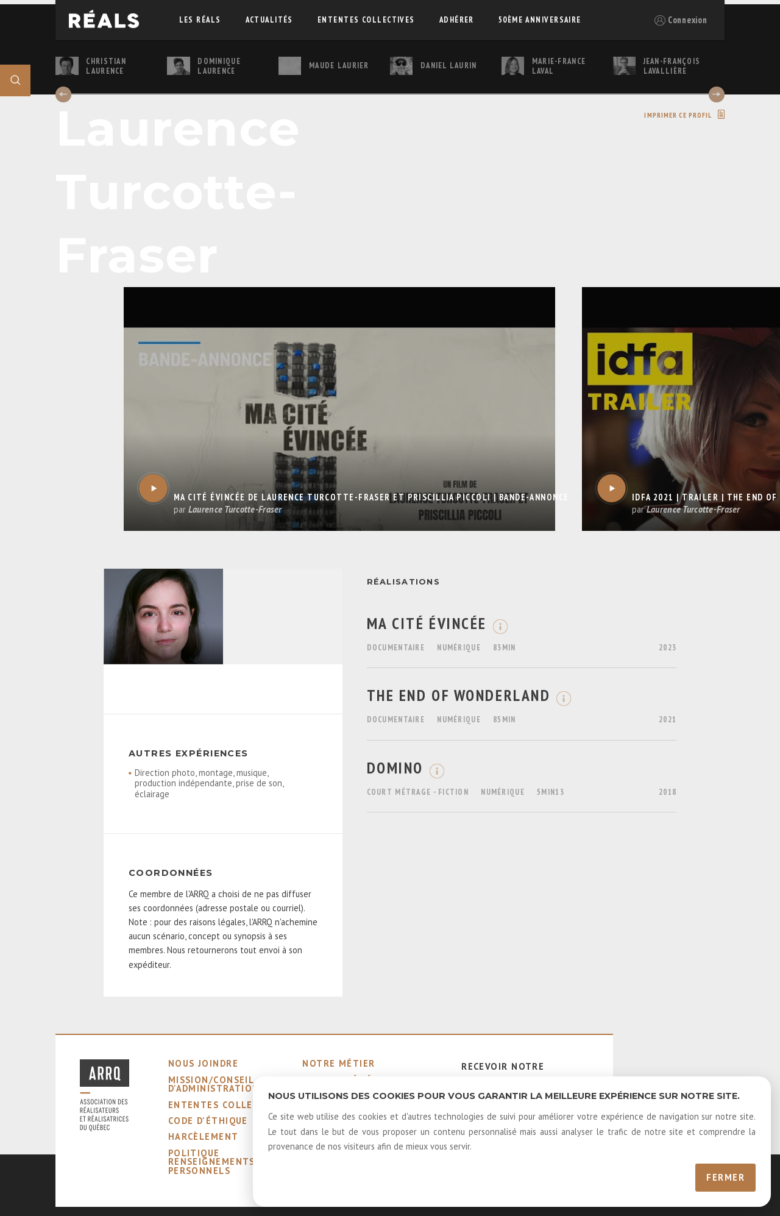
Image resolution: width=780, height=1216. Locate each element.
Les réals (200, 20)
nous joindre (203, 1063)
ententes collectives (366, 20)
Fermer (725, 1177)
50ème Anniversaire (539, 20)
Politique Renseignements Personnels (211, 1161)
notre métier (338, 1063)
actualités (269, 20)
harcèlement (203, 1136)
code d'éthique (208, 1120)
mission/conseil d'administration (214, 1084)
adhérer (456, 20)
